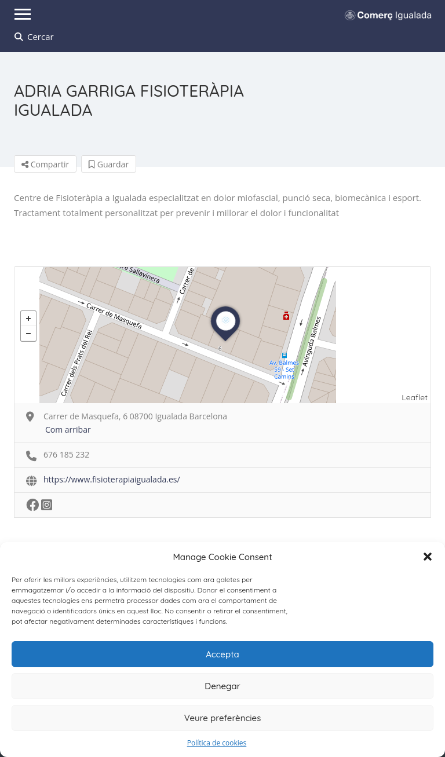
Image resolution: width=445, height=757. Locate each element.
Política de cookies (217, 743)
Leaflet (415, 397)
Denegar (222, 686)
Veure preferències (222, 717)
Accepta (222, 654)
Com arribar (68, 429)
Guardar (109, 164)
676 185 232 (66, 454)
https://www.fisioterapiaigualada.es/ (111, 479)
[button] (427, 556)
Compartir (45, 164)
